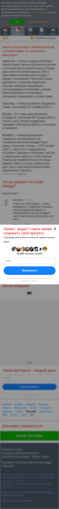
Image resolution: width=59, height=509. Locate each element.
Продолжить (29, 270)
